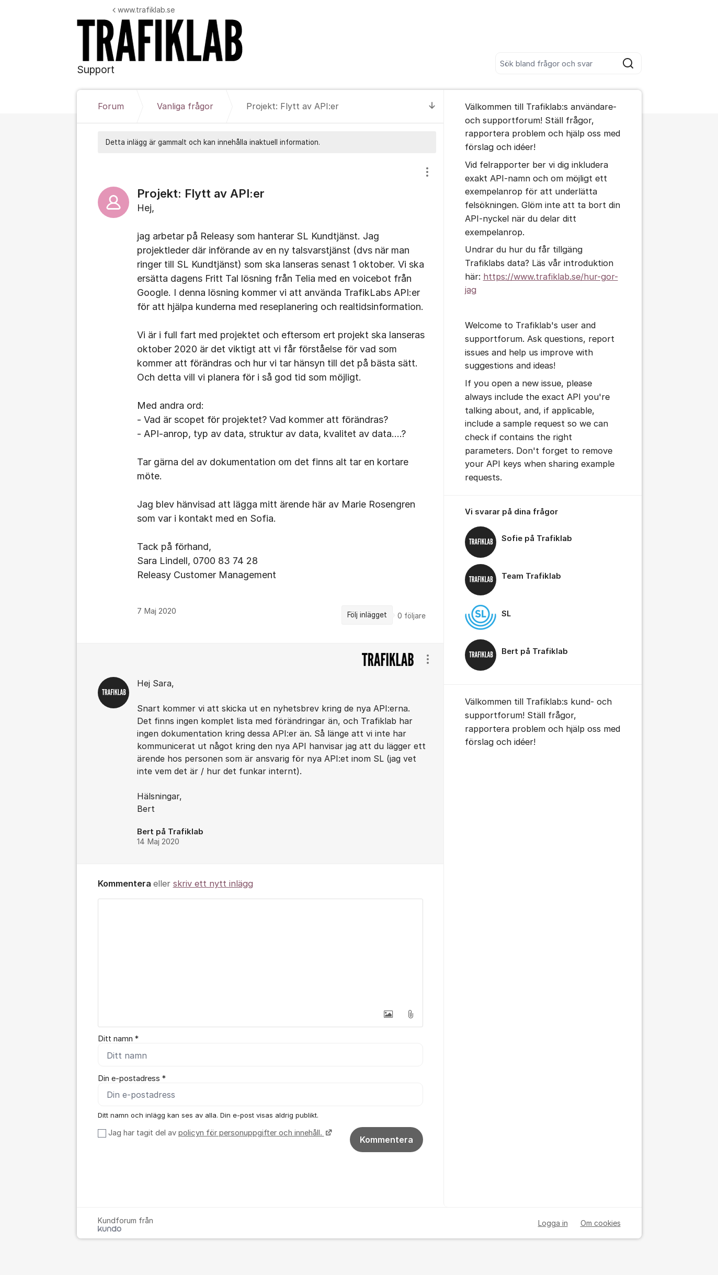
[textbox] (260, 951)
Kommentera (386, 1139)
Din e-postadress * (132, 1078)
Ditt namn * (118, 1038)
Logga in (553, 1223)
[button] (388, 1014)
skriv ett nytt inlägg (213, 883)
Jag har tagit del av (219, 1133)
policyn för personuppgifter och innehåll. (251, 1133)
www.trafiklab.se (143, 9)
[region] (260, 397)
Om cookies (600, 1223)
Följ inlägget (367, 615)
